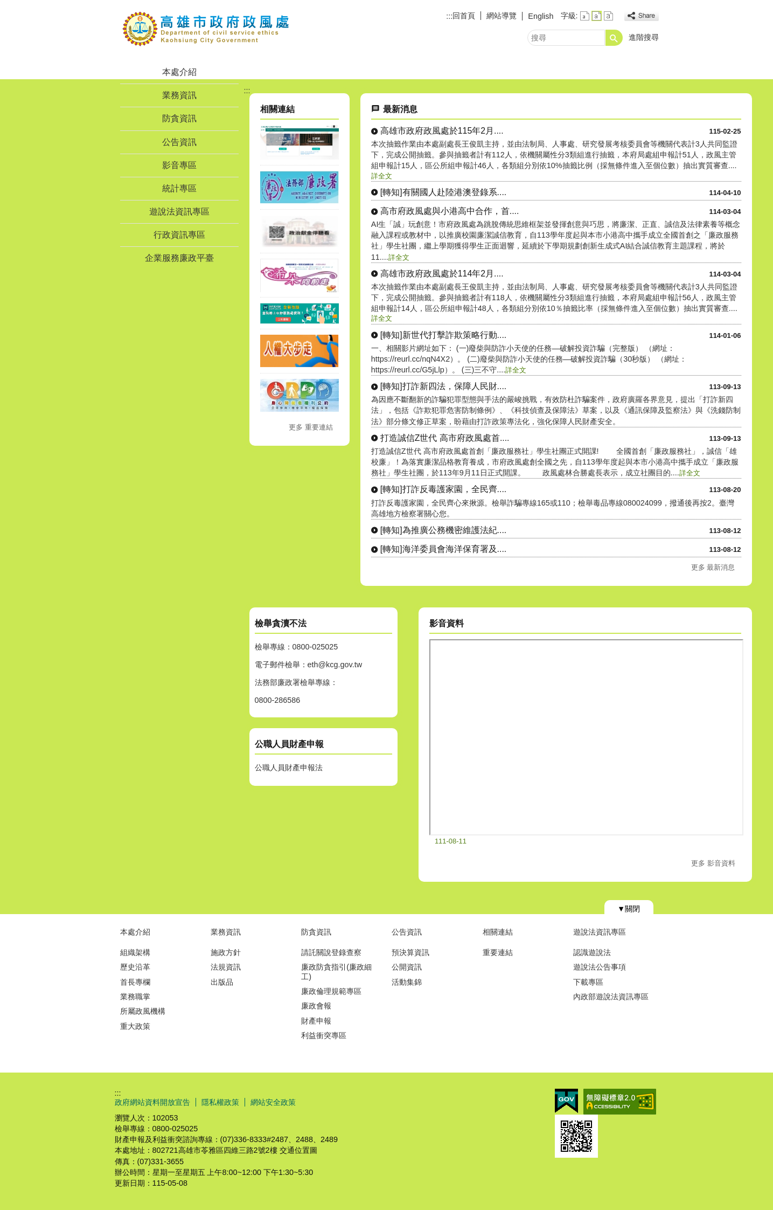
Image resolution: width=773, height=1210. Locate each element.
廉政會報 (316, 1005)
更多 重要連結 (311, 427)
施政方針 (226, 952)
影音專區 (179, 165)
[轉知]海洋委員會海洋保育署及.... (443, 549)
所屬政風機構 (142, 1011)
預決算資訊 (410, 952)
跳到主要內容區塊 (5, 5)
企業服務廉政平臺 (179, 257)
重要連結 (498, 952)
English (540, 16)
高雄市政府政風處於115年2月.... (442, 130)
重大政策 (135, 1026)
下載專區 (588, 982)
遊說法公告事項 (599, 967)
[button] (614, 38)
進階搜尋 (644, 37)
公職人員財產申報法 (289, 767)
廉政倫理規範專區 (331, 991)
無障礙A (619, 1102)
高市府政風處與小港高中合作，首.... (449, 211)
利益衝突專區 (323, 1035)
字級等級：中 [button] (596, 16)
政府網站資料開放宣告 (152, 1102)
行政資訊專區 (179, 234)
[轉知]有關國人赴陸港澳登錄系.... (443, 192)
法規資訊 (226, 967)
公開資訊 (407, 967)
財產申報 (316, 1021)
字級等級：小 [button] (584, 15)
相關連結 (498, 932)
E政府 (566, 1101)
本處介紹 (179, 72)
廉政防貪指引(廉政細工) (336, 971)
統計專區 (179, 188)
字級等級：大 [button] (608, 15)
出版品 (222, 982)
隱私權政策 (220, 1102)
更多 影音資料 (713, 863)
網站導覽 (501, 15)
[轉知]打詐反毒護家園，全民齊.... (443, 489)
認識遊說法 (592, 952)
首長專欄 (135, 982)
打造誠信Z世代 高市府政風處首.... (445, 437)
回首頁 (463, 15)
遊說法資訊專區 (179, 211)
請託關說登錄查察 (331, 952)
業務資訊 (179, 95)
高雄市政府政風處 (206, 29)
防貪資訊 (179, 118)
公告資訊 (179, 142)
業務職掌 (135, 996)
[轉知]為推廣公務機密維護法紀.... (443, 530)
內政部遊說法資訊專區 (611, 996)
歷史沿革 (135, 967)
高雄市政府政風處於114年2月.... (442, 273)
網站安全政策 (273, 1102)
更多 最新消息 (713, 567)
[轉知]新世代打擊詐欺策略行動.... (443, 335)
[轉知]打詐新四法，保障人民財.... (443, 386)
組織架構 (135, 952)
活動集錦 (407, 982)
